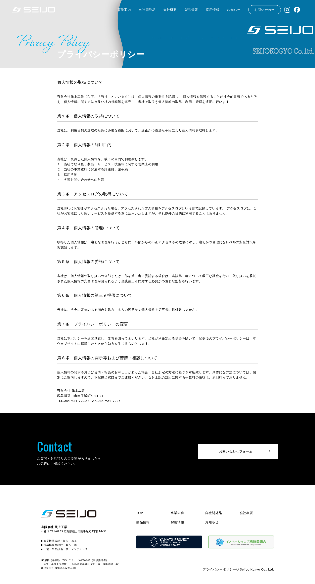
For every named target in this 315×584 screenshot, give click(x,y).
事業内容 (177, 513)
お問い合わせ (264, 9)
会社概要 (246, 513)
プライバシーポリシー (219, 569)
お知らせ (212, 522)
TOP (139, 513)
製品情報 (143, 522)
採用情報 (177, 522)
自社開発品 (213, 513)
